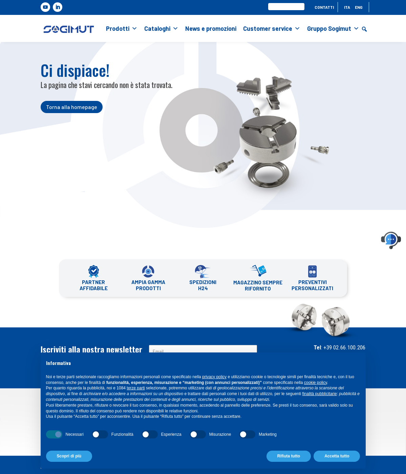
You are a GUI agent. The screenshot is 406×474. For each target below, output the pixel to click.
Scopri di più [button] (69, 456)
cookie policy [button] (315, 382)
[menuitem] (347, 8)
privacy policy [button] (214, 376)
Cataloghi (161, 28)
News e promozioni (210, 28)
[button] (364, 29)
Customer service (271, 28)
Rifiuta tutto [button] (288, 456)
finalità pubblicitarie (319, 393)
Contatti (324, 7)
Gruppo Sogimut (333, 28)
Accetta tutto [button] (336, 456)
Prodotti (121, 28)
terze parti (136, 388)
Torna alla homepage (71, 107)
